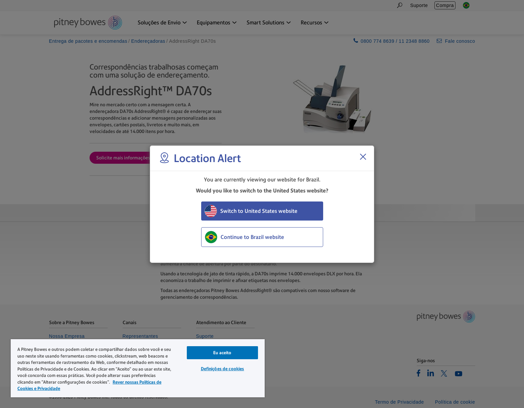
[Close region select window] (363, 157)
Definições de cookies (222, 368)
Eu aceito (222, 352)
